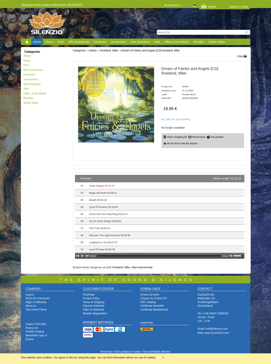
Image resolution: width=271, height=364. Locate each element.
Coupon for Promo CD (153, 298)
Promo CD (32, 327)
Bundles (199, 41)
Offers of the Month (176, 41)
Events (30, 339)
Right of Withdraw (36, 302)
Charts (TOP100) (36, 324)
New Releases (140, 41)
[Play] (82, 255)
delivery (185, 119)
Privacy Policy (91, 298)
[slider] (159, 256)
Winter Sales (217, 41)
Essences (100, 41)
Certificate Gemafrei (152, 305)
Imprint (30, 294)
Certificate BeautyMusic (154, 309)
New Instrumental (142, 267)
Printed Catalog (35, 331)
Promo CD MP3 (149, 294)
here (159, 357)
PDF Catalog (148, 302)
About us (31, 305)
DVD (61, 41)
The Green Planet (36, 309)
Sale (157, 41)
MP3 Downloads (78, 41)
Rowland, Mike (121, 267)
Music (49, 41)
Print (240, 56)
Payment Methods (94, 305)
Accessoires (118, 41)
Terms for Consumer (38, 298)
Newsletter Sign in (36, 335)
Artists (37, 41)
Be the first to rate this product (182, 143)
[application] (159, 217)
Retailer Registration (95, 313)
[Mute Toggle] (231, 255)
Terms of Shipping (93, 302)
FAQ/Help (89, 294)
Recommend (198, 137)
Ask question (217, 137)
